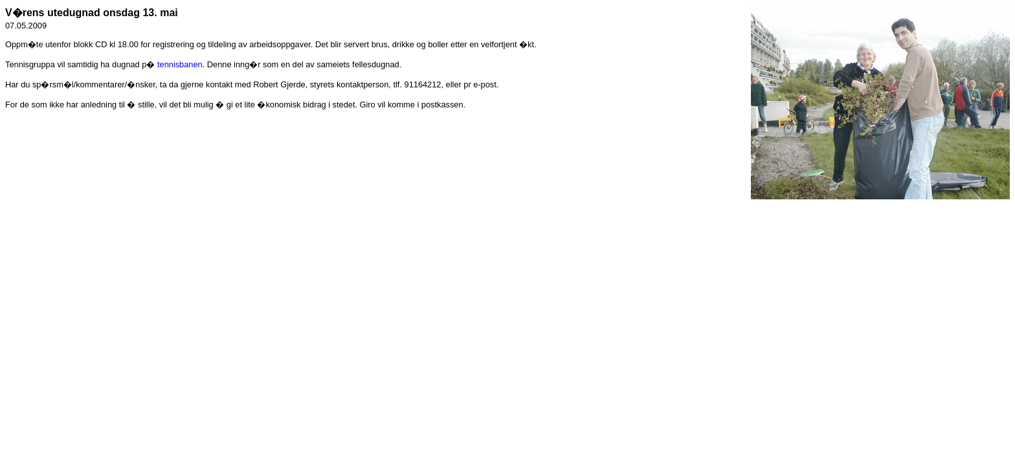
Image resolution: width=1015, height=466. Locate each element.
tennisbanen (180, 64)
